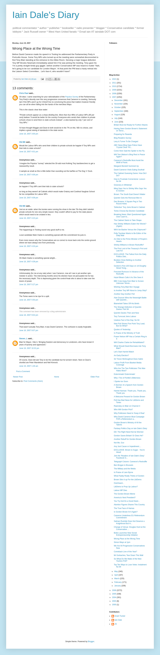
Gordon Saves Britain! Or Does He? (128, 436)
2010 (114, 86)
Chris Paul (23, 93)
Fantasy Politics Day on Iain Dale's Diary (130, 428)
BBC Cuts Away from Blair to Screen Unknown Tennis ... (129, 282)
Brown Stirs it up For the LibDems (127, 480)
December (118, 100)
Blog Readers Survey (122, 138)
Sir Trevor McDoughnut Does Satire (128, 359)
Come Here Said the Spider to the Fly (129, 151)
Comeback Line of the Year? (125, 552)
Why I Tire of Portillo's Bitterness (127, 378)
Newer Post (18, 377)
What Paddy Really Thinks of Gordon (129, 476)
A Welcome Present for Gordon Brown (129, 397)
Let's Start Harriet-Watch (124, 352)
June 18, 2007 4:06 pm (28, 175)
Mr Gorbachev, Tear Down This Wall (128, 555)
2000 (114, 605)
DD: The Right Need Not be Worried (128, 432)
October (117, 107)
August (117, 115)
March (117, 578)
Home (56, 377)
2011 (114, 83)
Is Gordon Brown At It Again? (126, 512)
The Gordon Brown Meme (124, 494)
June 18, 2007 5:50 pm (28, 300)
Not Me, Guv (119, 443)
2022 (114, 79)
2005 (114, 594)
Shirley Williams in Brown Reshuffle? (129, 245)
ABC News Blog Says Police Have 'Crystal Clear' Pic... (128, 146)
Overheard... (119, 483)
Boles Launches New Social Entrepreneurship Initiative (126, 534)
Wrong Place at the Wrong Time (127, 539)
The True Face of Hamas (124, 508)
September (119, 111)
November (118, 104)
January (117, 586)
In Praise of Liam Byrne (123, 472)
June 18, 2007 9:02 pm (28, 315)
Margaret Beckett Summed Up (126, 166)
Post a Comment (23, 371)
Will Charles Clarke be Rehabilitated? (129, 342)
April (116, 575)
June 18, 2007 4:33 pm (28, 246)
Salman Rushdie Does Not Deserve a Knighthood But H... (129, 522)
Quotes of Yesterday (122, 329)
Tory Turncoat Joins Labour (125, 316)
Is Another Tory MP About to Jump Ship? (130, 290)
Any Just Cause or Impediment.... (127, 446)
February (118, 582)
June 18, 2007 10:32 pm (29, 348)
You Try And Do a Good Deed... (127, 501)
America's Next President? (125, 497)
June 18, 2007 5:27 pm (28, 284)
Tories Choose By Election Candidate (129, 211)
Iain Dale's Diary (45, 15)
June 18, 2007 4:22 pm (28, 218)
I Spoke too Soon (121, 381)
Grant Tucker (120, 616)
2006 (114, 590)
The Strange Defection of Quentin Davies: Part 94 (127, 308)
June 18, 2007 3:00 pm (28, 134)
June (116, 122)
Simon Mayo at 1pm (122, 542)
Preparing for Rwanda (123, 134)
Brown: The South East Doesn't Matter (129, 194)
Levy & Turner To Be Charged (126, 141)
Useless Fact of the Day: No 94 (126, 320)
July (116, 118)
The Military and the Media (125, 469)
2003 (114, 601)
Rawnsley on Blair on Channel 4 (127, 406)
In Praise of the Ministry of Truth (127, 333)
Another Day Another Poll (124, 294)
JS (116, 624)
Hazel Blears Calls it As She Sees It (128, 277)
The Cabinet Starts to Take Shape (128, 220)
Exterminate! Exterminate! (124, 374)
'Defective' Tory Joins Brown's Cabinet (129, 207)
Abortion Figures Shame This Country (129, 505)
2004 (114, 597)
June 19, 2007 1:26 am (28, 366)
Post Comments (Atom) (33, 381)
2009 (114, 90)
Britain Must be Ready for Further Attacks (131, 125)
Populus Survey (71, 97)
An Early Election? (121, 355)
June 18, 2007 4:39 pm (28, 262)
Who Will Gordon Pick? (123, 409)
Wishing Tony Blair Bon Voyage (127, 287)
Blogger (91, 641)
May (116, 571)
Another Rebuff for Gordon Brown (127, 439)
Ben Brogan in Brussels (123, 465)
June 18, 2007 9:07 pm (28, 330)
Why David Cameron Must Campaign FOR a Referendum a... (129, 418)
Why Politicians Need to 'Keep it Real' (129, 413)
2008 (114, 93)
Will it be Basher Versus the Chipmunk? (130, 230)
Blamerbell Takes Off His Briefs (126, 303)
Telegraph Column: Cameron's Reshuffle (130, 462)
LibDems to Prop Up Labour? (126, 487)
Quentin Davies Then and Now (126, 313)
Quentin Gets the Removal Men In (128, 198)
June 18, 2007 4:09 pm (28, 198)
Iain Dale (118, 620)
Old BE (22, 142)
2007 (114, 97)
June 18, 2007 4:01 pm (28, 152)
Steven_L (23, 338)
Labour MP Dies (120, 490)
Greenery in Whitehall (123, 185)
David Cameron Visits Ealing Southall (129, 170)
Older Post (94, 377)
